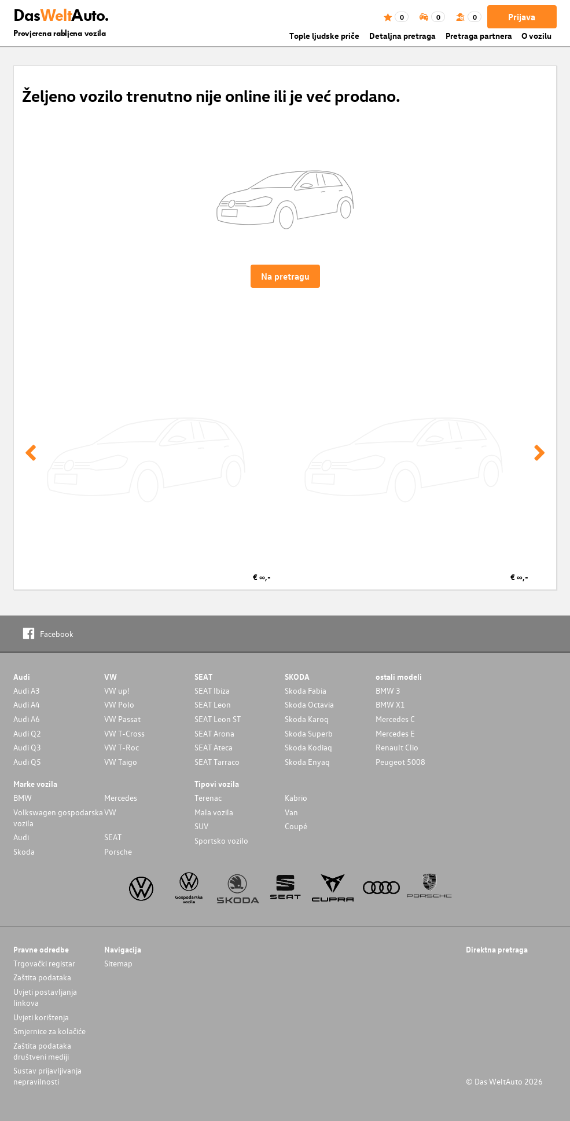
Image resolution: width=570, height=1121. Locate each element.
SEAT (113, 836)
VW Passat (122, 718)
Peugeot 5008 (400, 761)
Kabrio (296, 797)
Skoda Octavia (309, 704)
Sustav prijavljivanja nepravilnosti (47, 1076)
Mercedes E (395, 733)
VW (110, 812)
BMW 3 (388, 690)
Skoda (24, 851)
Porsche (118, 851)
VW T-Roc (121, 747)
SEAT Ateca (213, 747)
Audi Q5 (27, 761)
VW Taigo (120, 761)
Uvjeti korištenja (41, 1017)
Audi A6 (26, 718)
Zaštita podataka (42, 977)
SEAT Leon (212, 704)
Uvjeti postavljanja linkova (45, 997)
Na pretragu (285, 276)
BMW (22, 797)
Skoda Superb (309, 733)
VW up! (117, 690)
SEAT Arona (214, 733)
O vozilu (536, 35)
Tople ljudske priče (324, 35)
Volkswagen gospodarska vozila (58, 818)
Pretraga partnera (479, 35)
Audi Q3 (27, 747)
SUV (201, 825)
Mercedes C (395, 718)
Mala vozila (213, 812)
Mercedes (120, 797)
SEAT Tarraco (217, 761)
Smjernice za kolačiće (49, 1030)
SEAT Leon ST (217, 718)
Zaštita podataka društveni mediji (42, 1051)
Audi (21, 836)
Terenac (208, 797)
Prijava (521, 17)
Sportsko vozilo (221, 840)
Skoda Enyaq (307, 761)
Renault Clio (397, 747)
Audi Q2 (27, 733)
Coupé (296, 825)
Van (291, 812)
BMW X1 (390, 704)
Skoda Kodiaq (308, 747)
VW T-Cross (124, 733)
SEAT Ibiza (212, 690)
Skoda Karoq (307, 718)
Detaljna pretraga (402, 35)
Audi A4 (26, 704)
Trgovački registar (44, 963)
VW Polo (119, 704)
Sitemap (118, 963)
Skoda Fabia (305, 690)
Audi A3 (26, 690)
